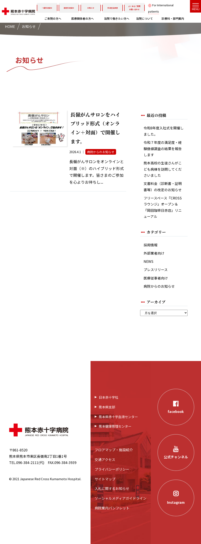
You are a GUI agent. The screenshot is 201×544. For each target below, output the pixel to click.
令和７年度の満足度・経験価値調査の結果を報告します (163, 148)
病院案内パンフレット (112, 507)
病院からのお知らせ (159, 286)
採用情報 (150, 244)
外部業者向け (154, 253)
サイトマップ (105, 478)
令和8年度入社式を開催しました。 (164, 131)
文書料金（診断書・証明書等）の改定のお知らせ (163, 186)
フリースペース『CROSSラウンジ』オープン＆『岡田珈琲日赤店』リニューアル (163, 207)
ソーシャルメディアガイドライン (120, 498)
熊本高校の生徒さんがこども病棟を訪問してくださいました (163, 169)
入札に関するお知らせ (112, 488)
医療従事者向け (156, 278)
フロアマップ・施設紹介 (114, 449)
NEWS (148, 261)
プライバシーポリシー (112, 469)
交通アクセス (105, 459)
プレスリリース (156, 269)
